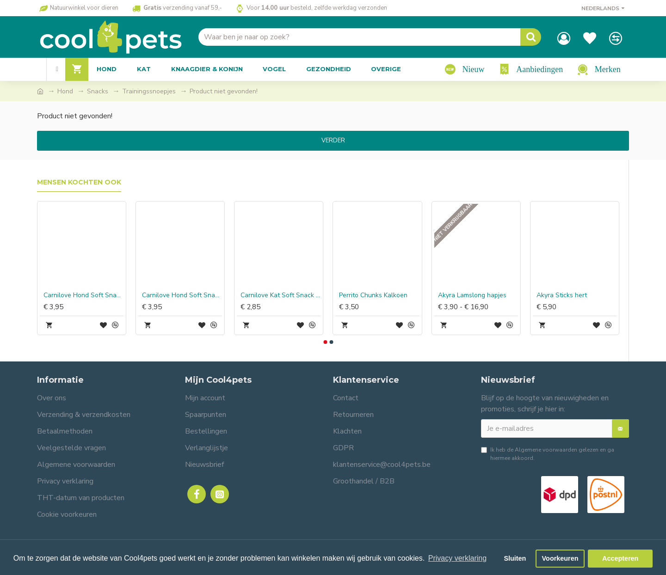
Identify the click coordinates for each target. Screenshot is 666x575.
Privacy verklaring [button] (457, 558)
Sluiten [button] (515, 558)
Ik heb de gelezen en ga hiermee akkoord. (547, 454)
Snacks (97, 91)
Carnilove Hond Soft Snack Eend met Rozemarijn (83, 295)
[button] (325, 342)
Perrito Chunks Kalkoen (373, 295)
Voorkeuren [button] (560, 558)
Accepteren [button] (620, 558)
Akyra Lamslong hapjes (472, 295)
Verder (333, 140)
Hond (65, 91)
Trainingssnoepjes (149, 91)
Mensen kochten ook (79, 182)
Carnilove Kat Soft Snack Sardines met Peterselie (280, 295)
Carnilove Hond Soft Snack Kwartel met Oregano (182, 295)
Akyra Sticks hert (561, 295)
